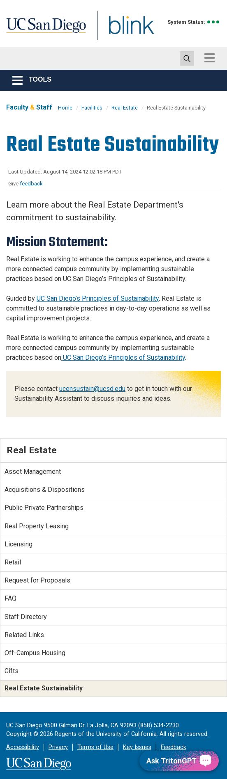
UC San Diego (43, 30)
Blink (123, 30)
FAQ (10, 598)
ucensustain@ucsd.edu (92, 389)
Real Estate (124, 108)
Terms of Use (95, 747)
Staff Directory (26, 617)
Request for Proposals (37, 580)
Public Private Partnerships (44, 508)
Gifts (12, 671)
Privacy (58, 747)
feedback (31, 183)
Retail (13, 562)
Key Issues (137, 747)
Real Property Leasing (37, 526)
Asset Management (33, 471)
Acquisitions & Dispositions (45, 489)
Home (65, 108)
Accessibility (22, 747)
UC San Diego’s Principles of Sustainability (98, 298)
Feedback (173, 747)
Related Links (24, 635)
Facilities (91, 108)
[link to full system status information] (213, 22)
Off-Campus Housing (35, 653)
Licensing (18, 544)
